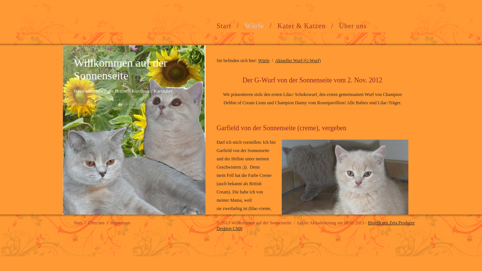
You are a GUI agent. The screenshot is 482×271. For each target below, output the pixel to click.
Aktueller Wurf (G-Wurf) (297, 60)
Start (224, 26)
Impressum (120, 222)
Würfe (254, 26)
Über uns (353, 26)
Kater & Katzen (302, 26)
